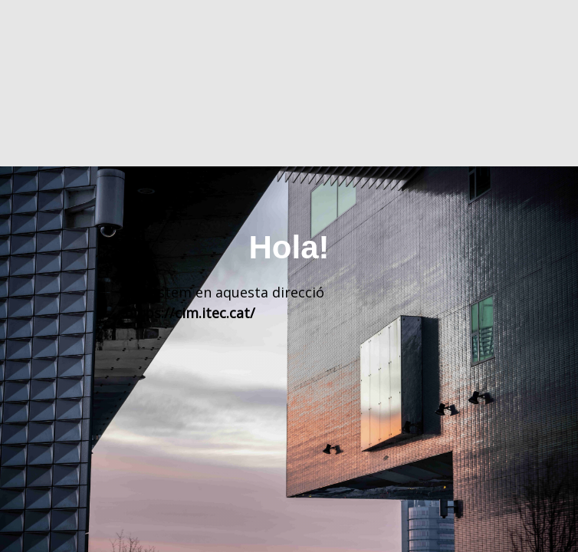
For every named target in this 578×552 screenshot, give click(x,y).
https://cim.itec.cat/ (189, 313)
